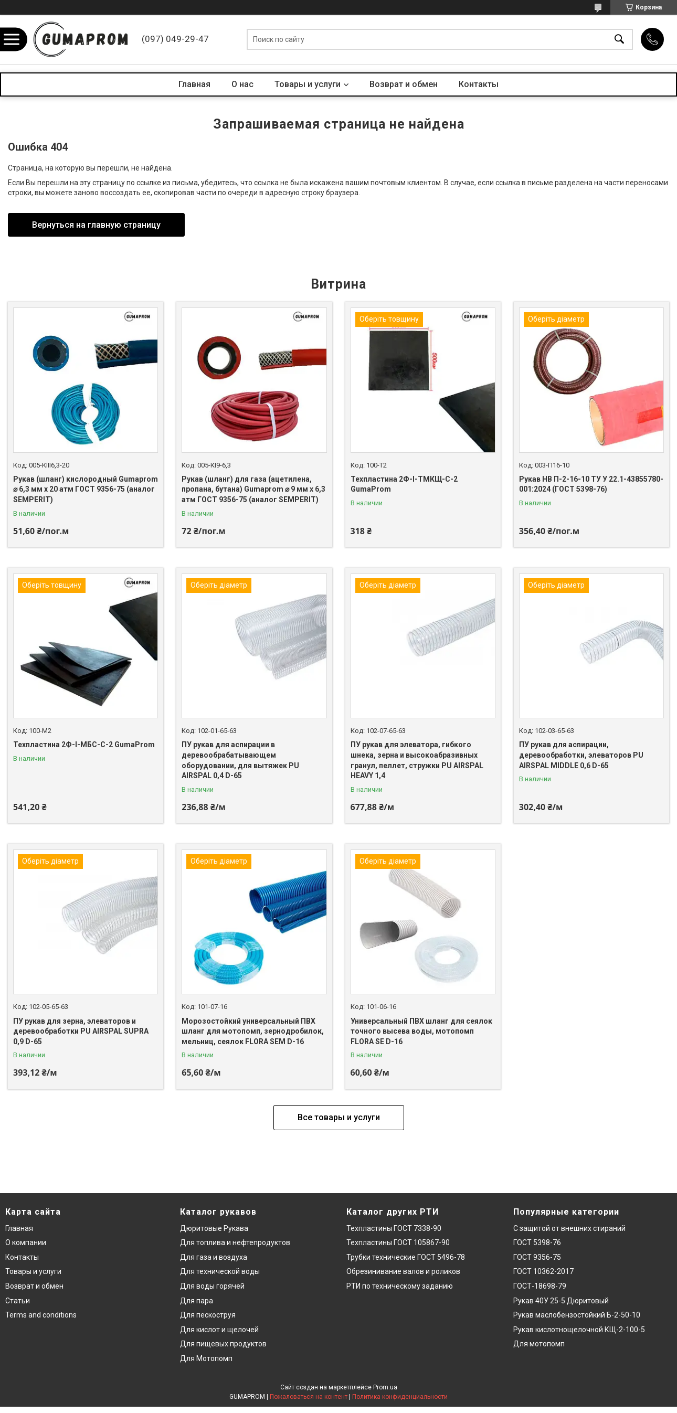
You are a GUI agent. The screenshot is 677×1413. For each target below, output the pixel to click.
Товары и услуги (307, 84)
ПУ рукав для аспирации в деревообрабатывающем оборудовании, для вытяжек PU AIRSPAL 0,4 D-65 (240, 760)
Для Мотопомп (206, 1358)
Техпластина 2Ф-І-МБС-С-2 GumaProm (84, 744)
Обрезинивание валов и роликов (403, 1271)
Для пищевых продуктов (223, 1344)
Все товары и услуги (339, 1117)
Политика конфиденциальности (400, 1396)
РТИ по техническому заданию (399, 1286)
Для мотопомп (539, 1344)
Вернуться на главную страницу (96, 225)
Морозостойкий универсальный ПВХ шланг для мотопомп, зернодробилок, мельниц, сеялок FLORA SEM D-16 (253, 1031)
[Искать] (619, 39)
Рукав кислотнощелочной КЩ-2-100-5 (579, 1329)
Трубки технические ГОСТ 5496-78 (405, 1257)
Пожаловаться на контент (308, 1396)
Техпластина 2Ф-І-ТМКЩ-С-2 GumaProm (404, 484)
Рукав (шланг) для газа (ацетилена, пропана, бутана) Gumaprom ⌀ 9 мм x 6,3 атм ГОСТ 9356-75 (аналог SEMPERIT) (253, 489)
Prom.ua (385, 1387)
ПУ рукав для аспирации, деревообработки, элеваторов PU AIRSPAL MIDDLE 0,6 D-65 (581, 754)
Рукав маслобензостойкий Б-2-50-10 (576, 1315)
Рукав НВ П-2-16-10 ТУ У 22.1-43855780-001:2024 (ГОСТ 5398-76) (591, 484)
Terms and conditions (41, 1315)
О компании (25, 1242)
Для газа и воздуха (213, 1257)
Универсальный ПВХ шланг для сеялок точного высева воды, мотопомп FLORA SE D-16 (421, 1031)
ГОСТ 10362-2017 (543, 1271)
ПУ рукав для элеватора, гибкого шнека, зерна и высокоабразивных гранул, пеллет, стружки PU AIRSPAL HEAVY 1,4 (417, 760)
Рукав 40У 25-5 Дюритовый (561, 1301)
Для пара (196, 1301)
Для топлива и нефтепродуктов (235, 1242)
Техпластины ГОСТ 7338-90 (393, 1228)
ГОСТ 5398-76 (537, 1242)
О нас (242, 84)
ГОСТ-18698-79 (539, 1286)
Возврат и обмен (403, 84)
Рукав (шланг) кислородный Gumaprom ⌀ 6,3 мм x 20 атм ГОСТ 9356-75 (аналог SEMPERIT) (85, 489)
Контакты (479, 84)
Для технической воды (220, 1271)
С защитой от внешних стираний (569, 1228)
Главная (194, 84)
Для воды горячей (212, 1286)
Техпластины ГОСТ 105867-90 (398, 1242)
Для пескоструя (208, 1315)
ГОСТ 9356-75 (537, 1257)
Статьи (17, 1301)
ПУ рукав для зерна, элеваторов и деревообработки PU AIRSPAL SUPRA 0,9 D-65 (81, 1031)
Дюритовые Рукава (214, 1228)
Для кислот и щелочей (219, 1329)
